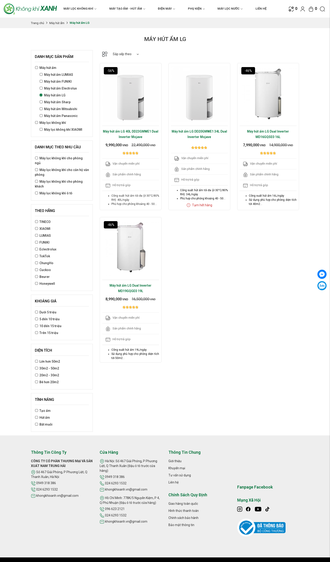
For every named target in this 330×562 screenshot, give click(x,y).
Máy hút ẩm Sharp (57, 102)
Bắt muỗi (45, 424)
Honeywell (47, 283)
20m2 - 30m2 (49, 375)
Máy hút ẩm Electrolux (60, 88)
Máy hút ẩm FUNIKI (58, 81)
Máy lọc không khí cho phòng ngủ (59, 160)
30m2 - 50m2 (49, 368)
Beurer (44, 277)
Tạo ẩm (45, 411)
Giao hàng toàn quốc (183, 503)
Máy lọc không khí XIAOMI (63, 129)
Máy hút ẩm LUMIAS (58, 74)
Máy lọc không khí (52, 123)
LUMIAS (45, 235)
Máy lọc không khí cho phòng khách (59, 184)
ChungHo (46, 263)
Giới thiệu (175, 461)
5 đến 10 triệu (49, 319)
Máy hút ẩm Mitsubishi (60, 109)
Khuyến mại (176, 468)
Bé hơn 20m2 (49, 382)
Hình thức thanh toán (183, 511)
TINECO (45, 222)
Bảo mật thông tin (181, 525)
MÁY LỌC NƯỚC (230, 8)
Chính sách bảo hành (183, 518)
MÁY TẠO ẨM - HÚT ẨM (127, 8)
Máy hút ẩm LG (55, 95)
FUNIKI (44, 242)
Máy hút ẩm (56, 23)
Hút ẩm (44, 417)
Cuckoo (45, 270)
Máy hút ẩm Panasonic (61, 116)
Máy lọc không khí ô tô (55, 193)
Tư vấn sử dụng (179, 475)
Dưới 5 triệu (47, 312)
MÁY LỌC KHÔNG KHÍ (80, 8)
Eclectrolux (47, 249)
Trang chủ (37, 23)
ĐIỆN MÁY (166, 8)
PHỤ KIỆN (196, 8)
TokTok (44, 256)
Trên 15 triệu (48, 333)
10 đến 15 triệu (50, 326)
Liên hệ (261, 8)
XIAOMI (44, 229)
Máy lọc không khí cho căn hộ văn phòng (62, 172)
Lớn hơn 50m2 (49, 361)
